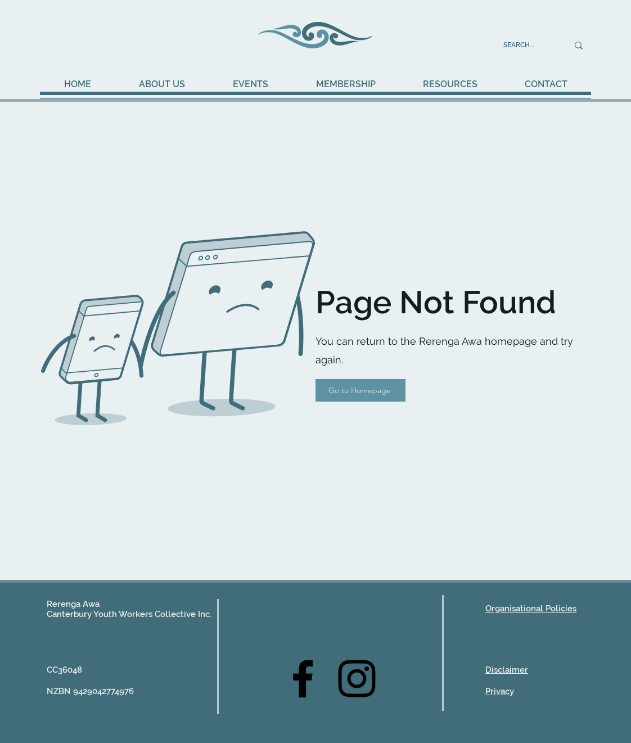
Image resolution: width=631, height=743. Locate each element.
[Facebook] (303, 679)
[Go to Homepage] (360, 390)
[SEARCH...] (527, 45)
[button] (250, 84)
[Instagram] (357, 679)
